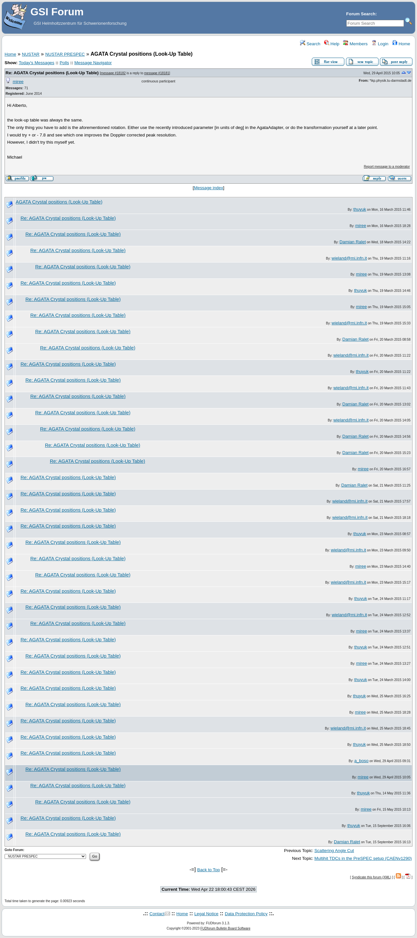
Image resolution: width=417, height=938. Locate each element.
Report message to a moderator (387, 166)
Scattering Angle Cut (334, 850)
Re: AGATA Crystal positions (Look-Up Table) (52, 72)
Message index (208, 187)
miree (18, 81)
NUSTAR (30, 54)
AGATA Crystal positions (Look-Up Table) (59, 202)
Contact (157, 913)
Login (379, 43)
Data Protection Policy (246, 913)
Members (355, 43)
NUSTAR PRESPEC (65, 54)
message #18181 (156, 73)
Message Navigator (93, 62)
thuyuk (359, 209)
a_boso (361, 760)
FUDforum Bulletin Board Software (225, 928)
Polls (64, 62)
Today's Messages (36, 62)
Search (310, 43)
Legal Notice (206, 913)
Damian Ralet (352, 241)
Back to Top (208, 869)
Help (331, 43)
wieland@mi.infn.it (349, 258)
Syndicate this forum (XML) (371, 877)
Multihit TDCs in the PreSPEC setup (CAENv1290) (363, 858)
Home (401, 43)
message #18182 (113, 73)
